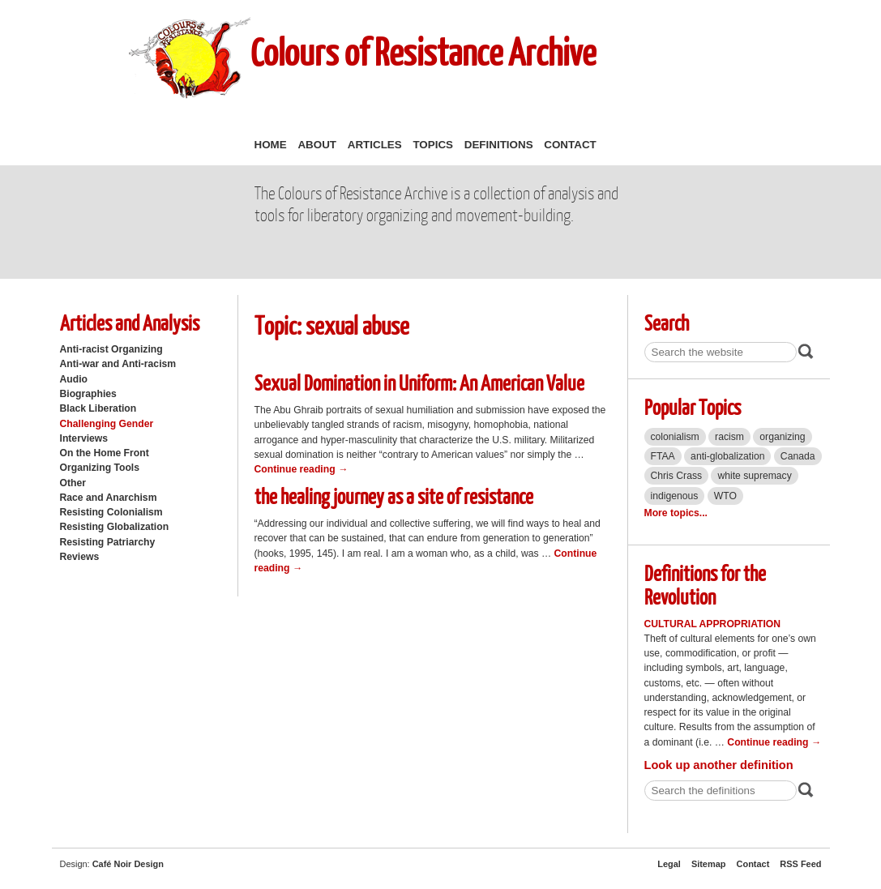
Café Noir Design (128, 864)
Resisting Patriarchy (108, 542)
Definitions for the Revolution (705, 584)
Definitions (498, 145)
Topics (433, 145)
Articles (375, 145)
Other (73, 483)
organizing (782, 436)
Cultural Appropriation (712, 624)
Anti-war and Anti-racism (118, 364)
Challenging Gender (107, 424)
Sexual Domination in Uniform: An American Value (419, 382)
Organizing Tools (100, 467)
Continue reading (301, 469)
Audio (74, 379)
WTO (725, 496)
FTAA (663, 456)
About (316, 145)
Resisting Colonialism (111, 512)
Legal (669, 864)
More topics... (676, 513)
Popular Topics (692, 406)
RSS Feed (800, 864)
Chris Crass (677, 475)
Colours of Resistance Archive (423, 51)
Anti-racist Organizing (111, 349)
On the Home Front (104, 453)
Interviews (84, 438)
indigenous (675, 496)
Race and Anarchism (108, 497)
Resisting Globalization (114, 526)
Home (270, 145)
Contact (570, 145)
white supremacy (754, 475)
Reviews (80, 556)
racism (729, 436)
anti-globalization (727, 456)
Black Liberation (98, 408)
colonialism (675, 436)
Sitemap (708, 864)
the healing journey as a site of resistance (393, 495)
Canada (797, 456)
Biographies (88, 394)
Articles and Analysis (129, 322)
